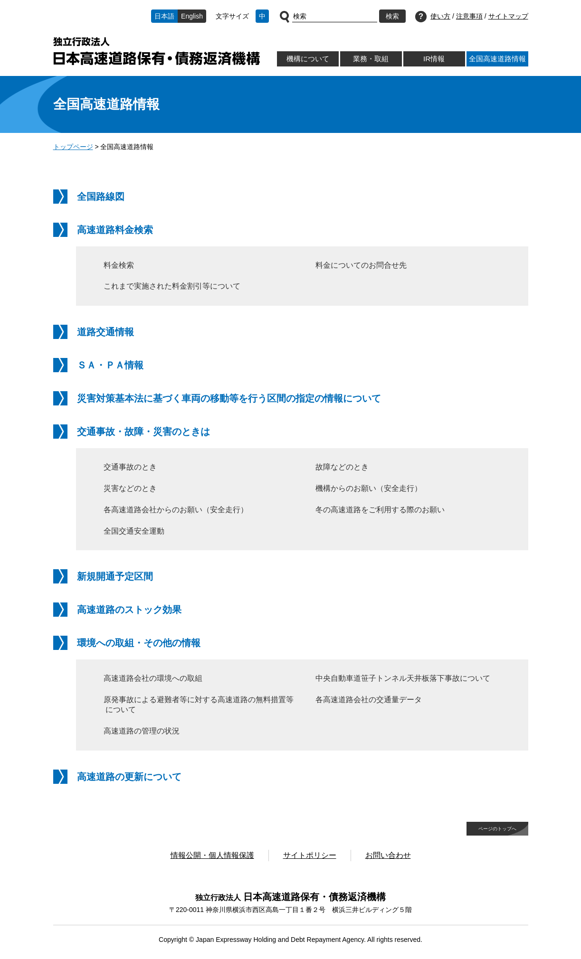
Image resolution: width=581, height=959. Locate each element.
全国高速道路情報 (497, 59)
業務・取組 (371, 59)
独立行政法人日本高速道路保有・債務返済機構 (156, 51)
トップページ (73, 146)
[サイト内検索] (334, 16)
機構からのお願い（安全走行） (368, 488)
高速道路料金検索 (115, 230)
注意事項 (469, 16)
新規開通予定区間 (115, 576)
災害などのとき (130, 488)
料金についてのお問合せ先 (361, 265)
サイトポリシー (309, 855)
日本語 (164, 16)
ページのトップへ (497, 828)
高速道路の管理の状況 (142, 731)
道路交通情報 (105, 332)
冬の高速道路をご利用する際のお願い (380, 510)
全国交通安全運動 (134, 531)
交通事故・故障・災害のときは (143, 431)
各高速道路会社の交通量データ (368, 700)
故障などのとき (342, 467)
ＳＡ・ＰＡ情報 (110, 365)
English (192, 16)
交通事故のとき (130, 467)
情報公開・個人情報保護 (212, 855)
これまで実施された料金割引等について (172, 286)
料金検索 (119, 265)
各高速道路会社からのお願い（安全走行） (176, 510)
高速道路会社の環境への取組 (153, 678)
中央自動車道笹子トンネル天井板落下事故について (402, 678)
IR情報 (434, 59)
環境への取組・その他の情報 (138, 643)
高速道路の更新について (129, 776)
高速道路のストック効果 (129, 609)
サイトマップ (508, 16)
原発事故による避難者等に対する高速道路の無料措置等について (199, 705)
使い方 (440, 16)
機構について (307, 59)
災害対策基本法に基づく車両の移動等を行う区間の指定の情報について (229, 398)
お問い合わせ (388, 855)
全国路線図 (100, 196)
